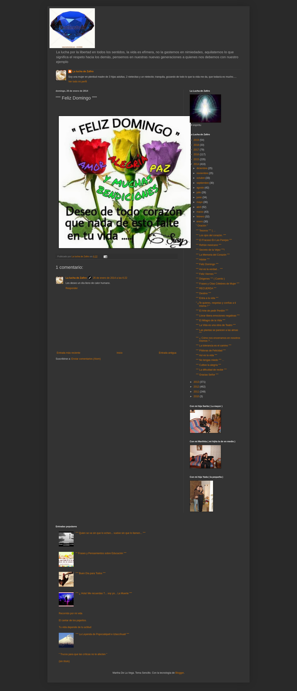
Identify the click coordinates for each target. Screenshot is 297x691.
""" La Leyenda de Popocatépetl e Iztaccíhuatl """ (102, 634)
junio (200, 197)
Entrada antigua (167, 352)
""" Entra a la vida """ (207, 298)
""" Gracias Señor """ (207, 374)
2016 (197, 154)
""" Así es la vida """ (206, 355)
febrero (201, 216)
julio (199, 192)
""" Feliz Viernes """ (206, 274)
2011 (197, 391)
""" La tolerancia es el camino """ (213, 345)
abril (199, 207)
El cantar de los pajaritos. (73, 620)
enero (200, 221)
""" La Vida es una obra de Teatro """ (216, 325)
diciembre (202, 168)
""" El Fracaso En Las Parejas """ (214, 240)
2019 (197, 140)
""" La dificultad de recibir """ (211, 369)
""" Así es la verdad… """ (209, 269)
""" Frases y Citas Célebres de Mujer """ (217, 283)
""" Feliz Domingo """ (207, 264)
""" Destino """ (203, 293)
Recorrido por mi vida (70, 613)
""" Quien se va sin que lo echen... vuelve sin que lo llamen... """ (110, 533)
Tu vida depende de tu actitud (75, 627)
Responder (72, 288)
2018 (197, 144)
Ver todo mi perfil (77, 81)
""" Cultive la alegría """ (208, 365)
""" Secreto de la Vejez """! (210, 249)
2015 (197, 159)
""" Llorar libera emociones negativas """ (218, 315)
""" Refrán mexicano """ (208, 245)
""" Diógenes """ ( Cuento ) (210, 278)
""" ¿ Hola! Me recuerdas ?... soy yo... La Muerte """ (104, 593)
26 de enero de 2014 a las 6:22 (110, 277)
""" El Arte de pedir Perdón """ (212, 310)
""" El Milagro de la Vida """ (210, 320)
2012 (197, 386)
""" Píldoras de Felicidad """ (211, 350)
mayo (200, 202)
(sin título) (64, 661)
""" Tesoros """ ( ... (206, 230)
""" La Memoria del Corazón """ (213, 254)
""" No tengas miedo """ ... (210, 360)
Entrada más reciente (68, 352)
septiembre (203, 182)
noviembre (203, 173)
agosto (201, 187)
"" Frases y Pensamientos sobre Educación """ (101, 553)
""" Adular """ (203, 259)
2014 (197, 164)
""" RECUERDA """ (206, 288)
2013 (197, 381)
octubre (201, 178)
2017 (197, 149)
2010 (197, 396)
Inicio (120, 352)
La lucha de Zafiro (83, 71)
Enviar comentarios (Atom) (86, 358)
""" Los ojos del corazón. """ (211, 235)
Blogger (179, 672)
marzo (200, 211)
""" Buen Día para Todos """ (91, 573)
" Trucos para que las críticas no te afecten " (83, 654)
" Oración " (202, 225)
